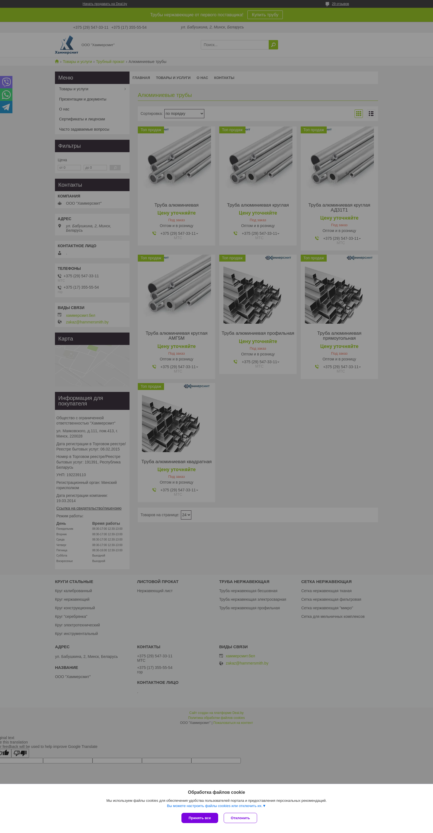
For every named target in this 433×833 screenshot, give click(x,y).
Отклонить (240, 818)
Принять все (200, 818)
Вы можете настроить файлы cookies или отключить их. (214, 806)
